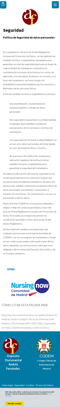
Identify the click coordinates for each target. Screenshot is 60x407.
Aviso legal (7, 385)
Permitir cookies (14, 403)
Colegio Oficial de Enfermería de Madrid (46, 364)
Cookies (30, 385)
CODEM (47, 356)
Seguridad (19, 385)
